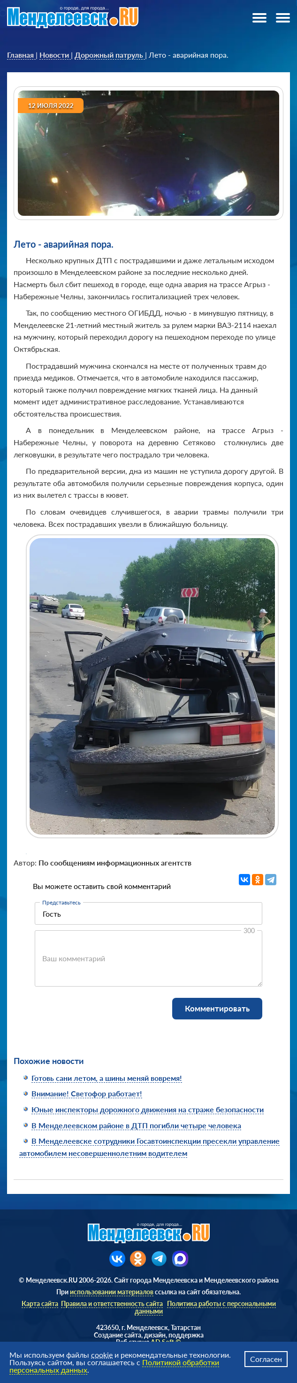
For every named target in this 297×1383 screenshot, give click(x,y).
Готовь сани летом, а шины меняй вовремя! (106, 1077)
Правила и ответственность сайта (112, 1303)
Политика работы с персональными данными (205, 1307)
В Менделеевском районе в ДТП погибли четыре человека (136, 1125)
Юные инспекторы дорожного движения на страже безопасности (147, 1109)
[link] (21, 55)
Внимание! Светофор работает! (86, 1093)
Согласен (266, 1358)
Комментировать (217, 1008)
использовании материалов (111, 1292)
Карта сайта (40, 1303)
